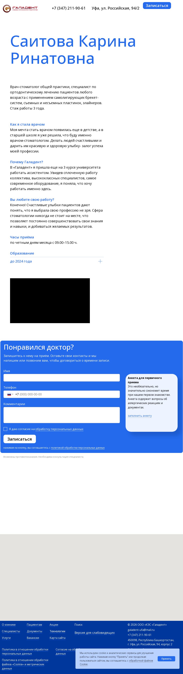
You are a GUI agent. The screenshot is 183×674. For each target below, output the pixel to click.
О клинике (9, 625)
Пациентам (34, 625)
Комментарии (14, 404)
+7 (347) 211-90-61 (69, 8)
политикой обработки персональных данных (78, 447)
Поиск (78, 625)
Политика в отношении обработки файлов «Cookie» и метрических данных (25, 664)
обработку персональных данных (59, 429)
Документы (34, 631)
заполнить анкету (140, 416)
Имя (6, 371)
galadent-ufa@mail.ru (141, 630)
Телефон (9, 387)
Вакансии (33, 638)
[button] (157, 5)
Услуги (6, 638)
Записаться (19, 439)
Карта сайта (57, 638)
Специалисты (11, 631)
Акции (54, 625)
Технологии (57, 631)
